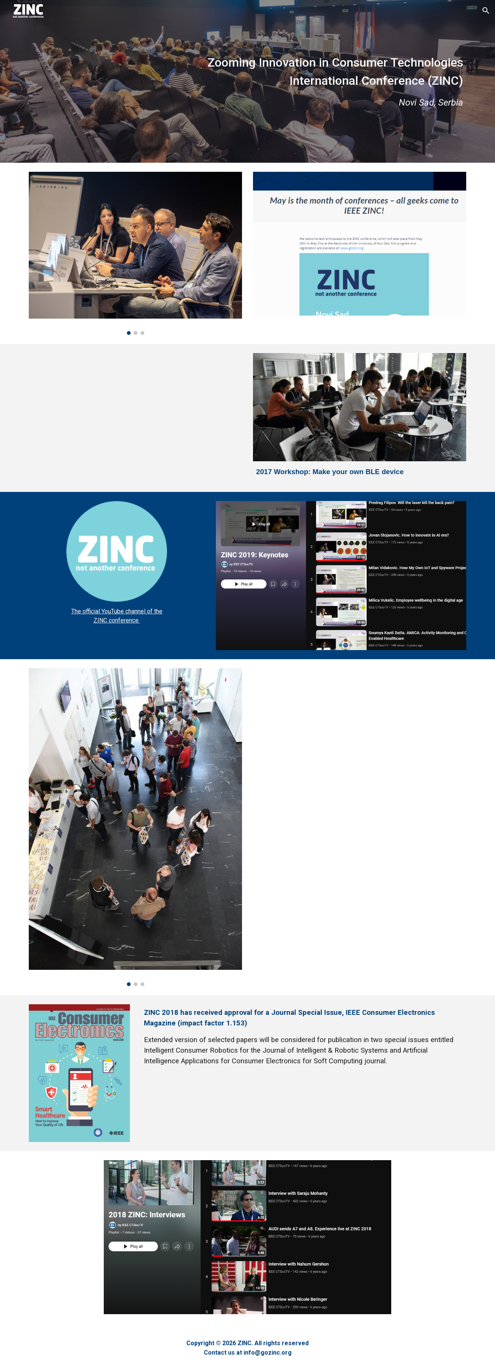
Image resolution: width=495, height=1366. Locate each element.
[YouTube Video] (359, 895)
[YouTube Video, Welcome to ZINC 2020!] (117, 417)
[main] (247, 81)
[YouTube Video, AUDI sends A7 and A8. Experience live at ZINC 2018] (359, 740)
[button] (486, 11)
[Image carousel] (135, 253)
